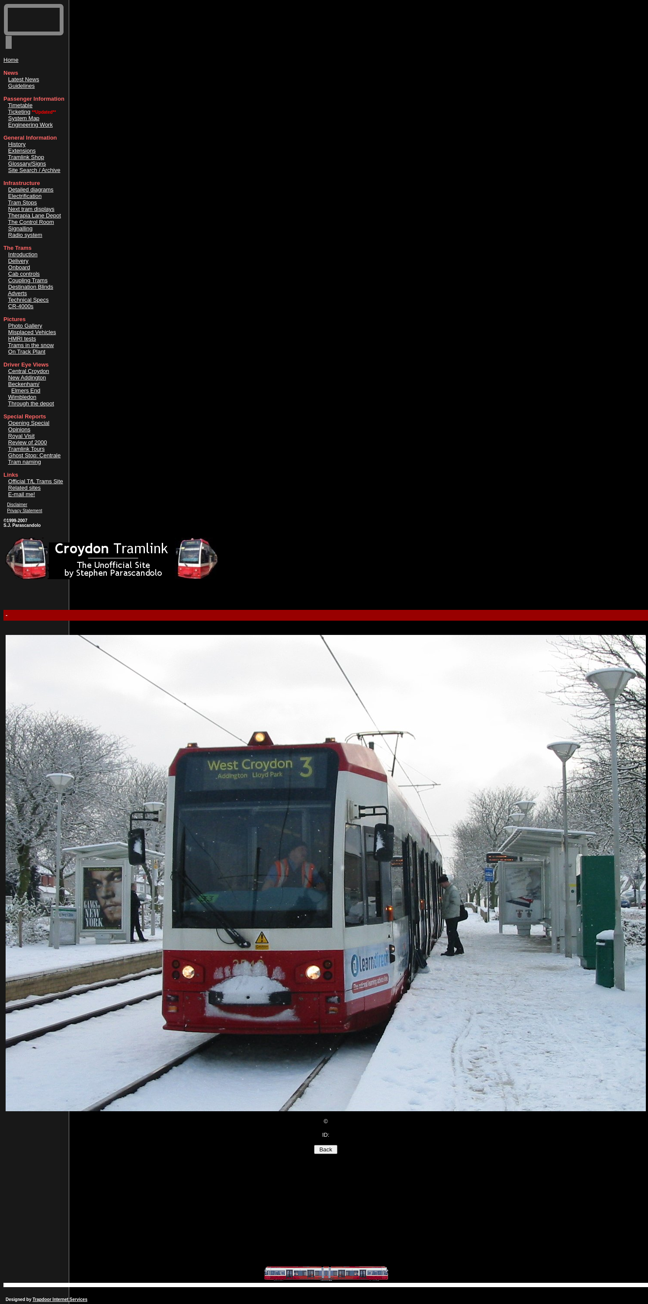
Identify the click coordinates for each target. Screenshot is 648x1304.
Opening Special (28, 423)
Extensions (22, 150)
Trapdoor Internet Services (59, 1299)
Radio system (25, 235)
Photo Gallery (25, 325)
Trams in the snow (31, 345)
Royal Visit (21, 436)
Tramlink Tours (26, 449)
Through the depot (31, 403)
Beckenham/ (23, 384)
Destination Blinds (30, 287)
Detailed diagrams (31, 189)
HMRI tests (22, 338)
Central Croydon (28, 371)
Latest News (23, 79)
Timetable (20, 105)
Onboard (19, 267)
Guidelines (21, 86)
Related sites (24, 488)
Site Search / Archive (34, 170)
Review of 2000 (27, 442)
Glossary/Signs (27, 163)
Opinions (19, 429)
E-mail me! (21, 494)
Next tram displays (31, 209)
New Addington (27, 377)
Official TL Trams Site (35, 481)
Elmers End (25, 390)
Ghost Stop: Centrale (34, 455)
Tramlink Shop (26, 157)
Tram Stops (22, 202)
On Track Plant (26, 351)
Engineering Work (30, 124)
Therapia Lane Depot (34, 215)
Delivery (18, 261)
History (17, 144)
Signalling (20, 228)
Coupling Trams (28, 280)
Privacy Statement (24, 510)
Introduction (23, 254)
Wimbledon (22, 397)
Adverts (17, 293)
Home (11, 60)
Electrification (25, 196)
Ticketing (19, 111)
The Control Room (31, 222)
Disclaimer (17, 504)
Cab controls (24, 274)
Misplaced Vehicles (32, 332)
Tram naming (24, 462)
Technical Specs (28, 300)
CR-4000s (21, 306)
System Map (23, 118)
